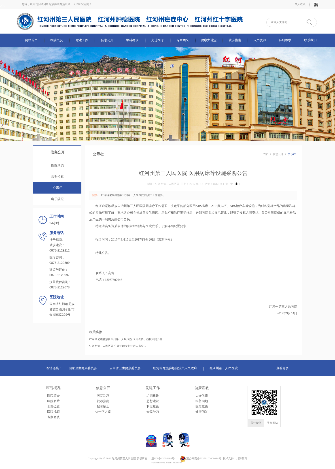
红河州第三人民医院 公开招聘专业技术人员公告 (117, 345)
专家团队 (182, 40)
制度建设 (152, 406)
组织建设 (152, 395)
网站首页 (31, 40)
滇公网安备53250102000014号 (203, 458)
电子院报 (57, 199)
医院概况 (56, 40)
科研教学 (285, 40)
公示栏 (57, 188)
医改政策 (201, 406)
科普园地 (201, 401)
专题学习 (152, 412)
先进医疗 (157, 40)
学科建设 (132, 40)
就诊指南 (235, 40)
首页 (266, 154)
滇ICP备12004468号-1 (164, 458)
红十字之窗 (103, 412)
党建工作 (82, 40)
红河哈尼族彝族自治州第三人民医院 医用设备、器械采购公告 (125, 339)
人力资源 (260, 40)
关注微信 (256, 422)
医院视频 (53, 412)
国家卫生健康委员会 (83, 368)
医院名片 (53, 401)
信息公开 (107, 40)
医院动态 (57, 165)
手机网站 (272, 422)
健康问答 (201, 412)
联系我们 (310, 40)
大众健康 (201, 395)
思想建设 (152, 401)
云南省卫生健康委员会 (125, 368)
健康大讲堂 (208, 40)
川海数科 (241, 458)
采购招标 (57, 176)
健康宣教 (202, 388)
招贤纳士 (103, 406)
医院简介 (53, 395)
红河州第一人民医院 (224, 368)
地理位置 (53, 406)
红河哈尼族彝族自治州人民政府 (175, 368)
